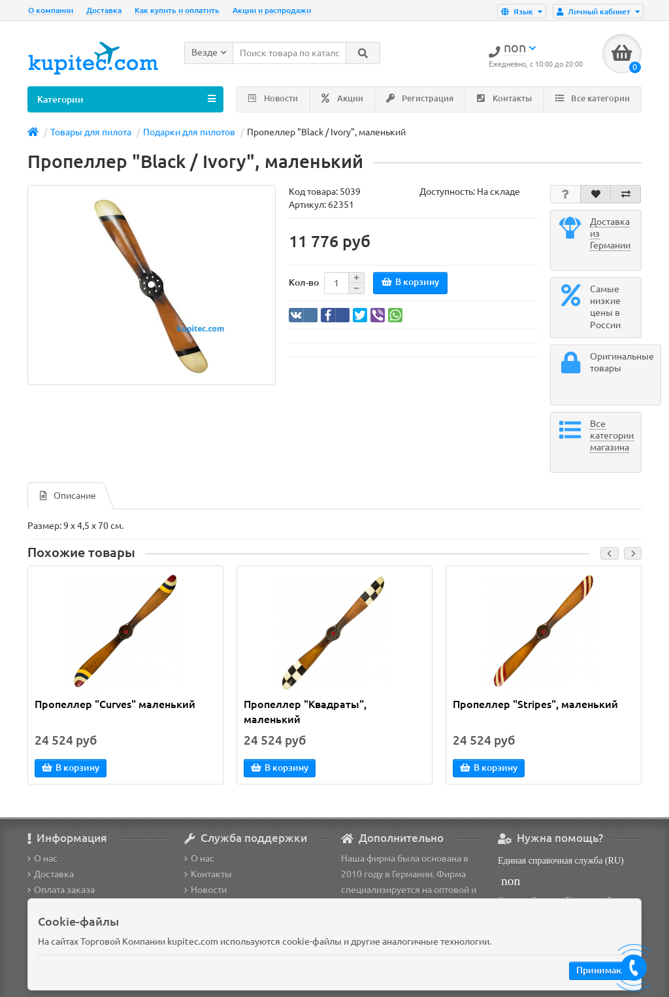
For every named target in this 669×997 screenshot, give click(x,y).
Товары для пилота (90, 132)
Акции (342, 98)
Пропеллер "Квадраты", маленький (305, 711)
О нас (42, 858)
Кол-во (304, 282)
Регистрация (419, 98)
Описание (68, 495)
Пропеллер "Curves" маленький (115, 704)
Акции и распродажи (272, 10)
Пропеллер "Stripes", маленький (535, 704)
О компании (50, 10)
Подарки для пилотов (189, 132)
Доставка (104, 10)
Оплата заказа (61, 890)
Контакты (504, 98)
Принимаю (600, 970)
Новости (273, 98)
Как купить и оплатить (177, 10)
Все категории (592, 98)
